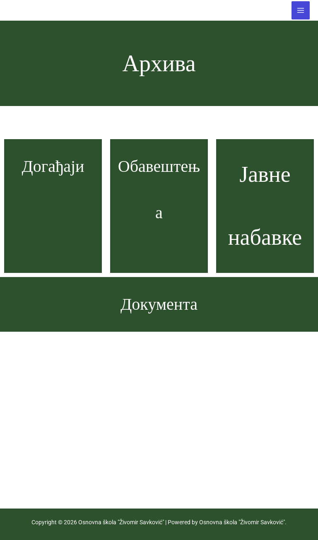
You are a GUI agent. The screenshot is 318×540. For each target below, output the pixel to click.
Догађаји (53, 166)
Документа (159, 304)
